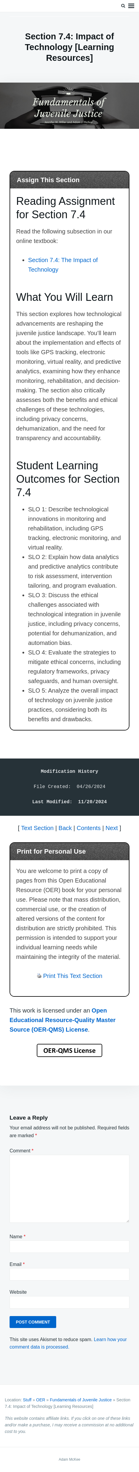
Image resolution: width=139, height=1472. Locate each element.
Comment (21, 1150)
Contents (89, 828)
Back (65, 828)
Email (17, 1264)
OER (40, 1399)
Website (18, 1292)
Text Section (37, 828)
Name (17, 1236)
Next (112, 828)
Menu (131, 6)
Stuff (27, 1399)
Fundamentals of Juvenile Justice (81, 1399)
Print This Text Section (72, 976)
